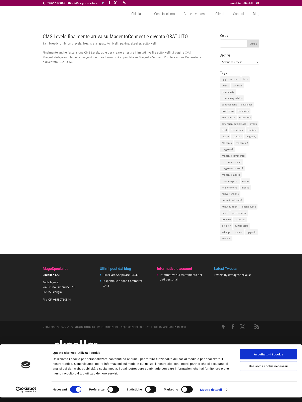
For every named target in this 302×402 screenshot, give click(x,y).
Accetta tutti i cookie (268, 358)
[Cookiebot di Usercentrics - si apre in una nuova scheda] (26, 394)
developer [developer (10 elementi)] (246, 104)
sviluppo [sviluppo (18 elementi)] (226, 232)
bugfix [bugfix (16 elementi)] (225, 85)
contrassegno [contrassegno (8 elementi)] (229, 104)
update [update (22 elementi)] (239, 232)
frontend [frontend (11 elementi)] (252, 130)
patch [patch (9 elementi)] (225, 213)
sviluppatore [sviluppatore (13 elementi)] (241, 225)
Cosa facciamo (164, 14)
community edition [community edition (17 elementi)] (232, 98)
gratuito (104, 43)
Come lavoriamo (195, 14)
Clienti (219, 14)
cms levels (74, 43)
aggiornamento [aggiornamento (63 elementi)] (230, 79)
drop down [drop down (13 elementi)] (228, 111)
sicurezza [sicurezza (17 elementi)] (240, 219)
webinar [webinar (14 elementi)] (226, 238)
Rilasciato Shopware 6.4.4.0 (121, 275)
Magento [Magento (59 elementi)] (227, 143)
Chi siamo (138, 14)
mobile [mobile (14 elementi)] (245, 187)
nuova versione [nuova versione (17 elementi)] (230, 193)
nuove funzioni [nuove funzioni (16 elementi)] (230, 206)
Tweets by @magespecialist (232, 275)
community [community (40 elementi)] (228, 92)
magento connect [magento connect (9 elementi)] (231, 162)
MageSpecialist (84, 327)
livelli (115, 43)
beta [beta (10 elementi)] (245, 79)
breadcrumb (57, 43)
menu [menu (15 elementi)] (245, 181)
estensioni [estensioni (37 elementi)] (245, 117)
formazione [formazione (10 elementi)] (237, 130)
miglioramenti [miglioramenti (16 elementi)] (229, 187)
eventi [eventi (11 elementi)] (253, 124)
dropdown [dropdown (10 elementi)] (243, 111)
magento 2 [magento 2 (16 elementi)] (242, 143)
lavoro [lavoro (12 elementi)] (225, 136)
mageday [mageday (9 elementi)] (251, 136)
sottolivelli (150, 43)
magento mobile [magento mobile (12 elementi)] (231, 174)
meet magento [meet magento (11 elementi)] (230, 181)
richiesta (180, 327)
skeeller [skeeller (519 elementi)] (226, 225)
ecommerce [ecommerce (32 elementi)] (228, 117)
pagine (124, 43)
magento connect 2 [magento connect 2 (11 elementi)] (232, 168)
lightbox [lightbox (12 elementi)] (237, 136)
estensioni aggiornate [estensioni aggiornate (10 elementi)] (234, 124)
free (85, 43)
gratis (94, 43)
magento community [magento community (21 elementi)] (233, 155)
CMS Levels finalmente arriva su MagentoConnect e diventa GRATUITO (115, 36)
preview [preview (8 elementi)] (226, 219)
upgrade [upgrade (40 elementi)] (251, 232)
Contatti (238, 14)
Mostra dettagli (211, 394)
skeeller (136, 43)
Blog (256, 14)
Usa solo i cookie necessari (268, 370)
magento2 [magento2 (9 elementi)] (227, 149)
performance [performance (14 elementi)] (239, 213)
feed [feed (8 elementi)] (224, 130)
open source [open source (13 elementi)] (249, 206)
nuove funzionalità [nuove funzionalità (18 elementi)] (232, 200)
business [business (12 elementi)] (237, 85)
